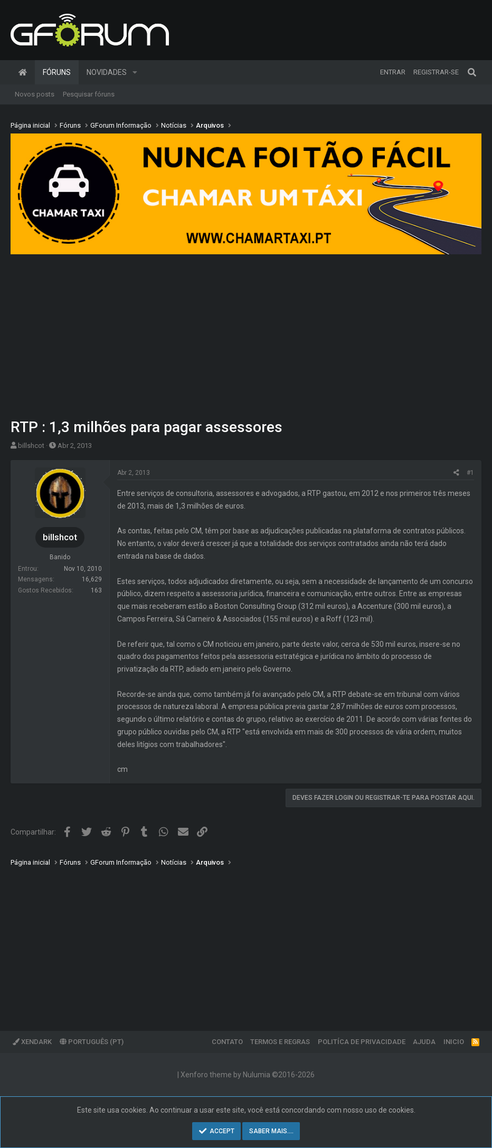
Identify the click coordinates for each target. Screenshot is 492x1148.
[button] (135, 72)
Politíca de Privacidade (361, 1042)
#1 (470, 472)
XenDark (32, 1042)
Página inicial (23, 72)
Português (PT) (92, 1042)
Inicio (453, 1042)
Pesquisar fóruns (89, 94)
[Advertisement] (246, 338)
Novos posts (34, 94)
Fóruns (57, 72)
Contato (227, 1042)
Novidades (107, 72)
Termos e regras (280, 1042)
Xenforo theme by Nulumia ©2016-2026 (248, 1074)
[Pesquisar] (471, 72)
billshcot (31, 445)
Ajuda (424, 1042)
